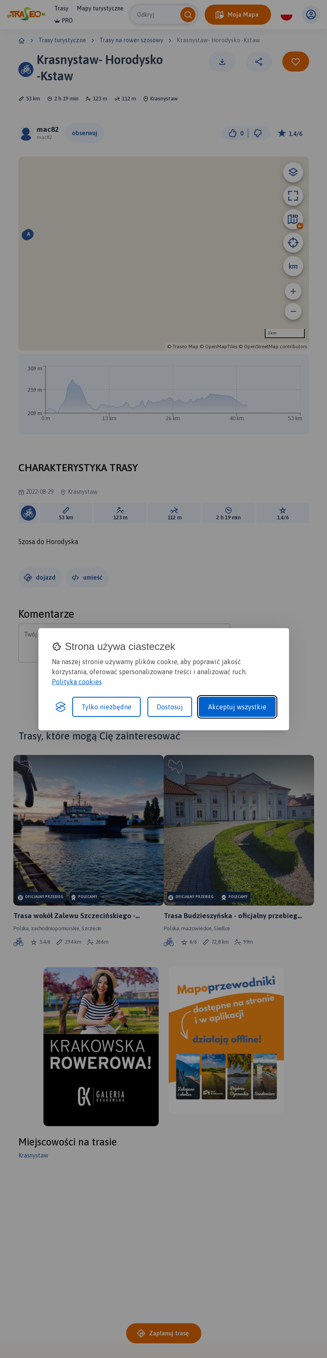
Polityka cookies (77, 681)
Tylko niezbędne (106, 707)
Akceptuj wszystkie (237, 707)
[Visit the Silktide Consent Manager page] (61, 707)
